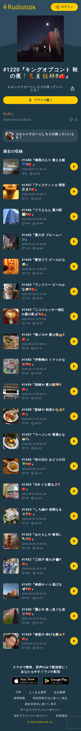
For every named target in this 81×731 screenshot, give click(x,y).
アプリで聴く (40, 100)
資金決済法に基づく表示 (40, 703)
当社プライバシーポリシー (31, 715)
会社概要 (59, 692)
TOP (18, 692)
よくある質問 (37, 692)
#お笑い (8, 113)
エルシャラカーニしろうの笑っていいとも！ (35, 88)
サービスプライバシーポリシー (40, 709)
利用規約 (61, 715)
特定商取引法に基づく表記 (50, 698)
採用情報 (19, 698)
